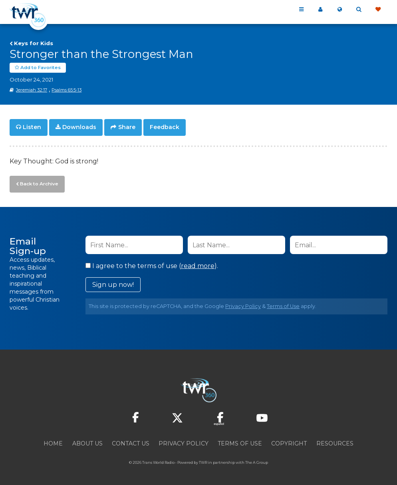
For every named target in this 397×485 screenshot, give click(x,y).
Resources (334, 441)
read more (197, 264)
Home (53, 441)
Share (126, 127)
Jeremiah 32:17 (31, 90)
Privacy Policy (243, 305)
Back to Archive (38, 182)
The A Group (256, 461)
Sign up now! (113, 283)
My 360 (320, 9)
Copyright (289, 441)
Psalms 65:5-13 (66, 90)
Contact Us (130, 441)
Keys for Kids (33, 43)
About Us (87, 441)
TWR (203, 461)
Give (377, 9)
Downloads (79, 127)
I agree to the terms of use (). (151, 264)
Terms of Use (283, 305)
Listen (32, 127)
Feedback (164, 127)
